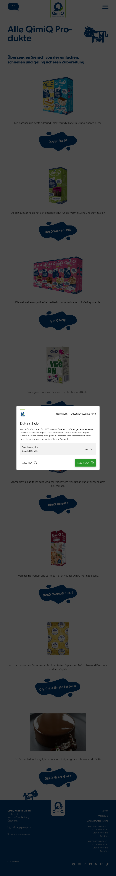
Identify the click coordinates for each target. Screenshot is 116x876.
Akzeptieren (85, 462)
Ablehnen (29, 462)
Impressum (61, 413)
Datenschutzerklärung (83, 413)
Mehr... (88, 448)
